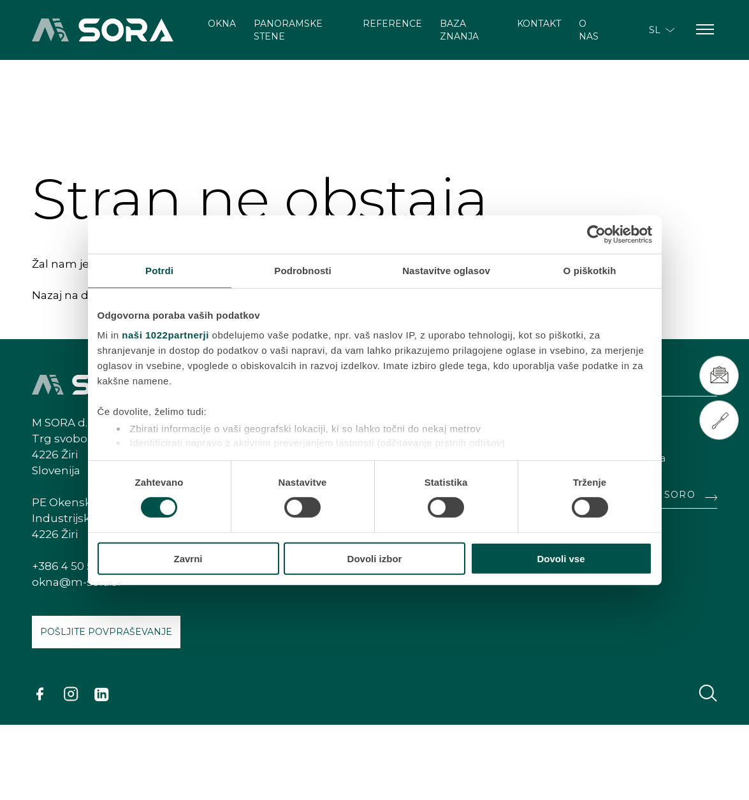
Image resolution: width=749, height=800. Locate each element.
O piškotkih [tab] (590, 270)
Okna (222, 23)
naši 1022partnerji (165, 335)
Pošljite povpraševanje (106, 631)
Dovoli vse (561, 558)
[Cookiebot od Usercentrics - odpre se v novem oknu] (596, 234)
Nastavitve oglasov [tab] (446, 270)
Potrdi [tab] (159, 270)
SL (662, 30)
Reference (392, 23)
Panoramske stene (288, 30)
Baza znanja (459, 30)
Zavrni (187, 558)
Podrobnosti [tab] (302, 270)
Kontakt (539, 23)
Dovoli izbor (374, 558)
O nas (589, 30)
